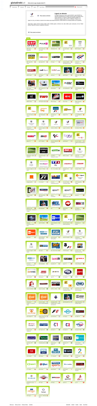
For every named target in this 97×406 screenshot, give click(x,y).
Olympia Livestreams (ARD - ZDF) (30, 224)
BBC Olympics (78, 48)
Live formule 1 (54, 316)
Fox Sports (65, 277)
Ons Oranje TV (30, 316)
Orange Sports (29, 182)
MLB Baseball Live (66, 302)
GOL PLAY (65, 101)
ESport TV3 (65, 114)
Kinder (28, 7)
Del (51, 208)
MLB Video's (65, 75)
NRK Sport (41, 356)
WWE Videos (29, 101)
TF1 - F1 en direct (54, 168)
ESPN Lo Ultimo (54, 288)
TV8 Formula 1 (66, 250)
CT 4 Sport (29, 369)
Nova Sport (41, 369)
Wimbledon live (54, 48)
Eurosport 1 (53, 329)
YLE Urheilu (29, 356)
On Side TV (77, 316)
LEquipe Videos (78, 168)
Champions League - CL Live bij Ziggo (31, 303)
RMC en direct (66, 155)
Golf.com (52, 75)
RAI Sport (29, 237)
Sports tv (65, 382)
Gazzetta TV (53, 263)
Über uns (12, 404)
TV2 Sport (65, 316)
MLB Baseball (41, 208)
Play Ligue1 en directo (35, 32)
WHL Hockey (53, 101)
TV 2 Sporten (53, 356)
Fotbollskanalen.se (42, 342)
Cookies (30, 404)
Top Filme (42, 7)
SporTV (52, 277)
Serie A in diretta (66, 237)
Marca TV (28, 141)
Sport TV (65, 263)
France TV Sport (42, 168)
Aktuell (22, 7)
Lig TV (76, 382)
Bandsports (41, 277)
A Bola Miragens (78, 263)
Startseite (14, 7)
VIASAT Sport (65, 356)
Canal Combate (42, 288)
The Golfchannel (66, 88)
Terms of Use (18, 404)
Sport (35, 7)
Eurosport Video (78, 329)
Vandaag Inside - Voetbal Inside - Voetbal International (55, 303)
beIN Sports (65, 141)
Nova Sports (53, 369)
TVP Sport (29, 395)
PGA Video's (53, 88)
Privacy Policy (25, 404)
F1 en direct (41, 182)
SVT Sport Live (42, 329)
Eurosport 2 (65, 329)
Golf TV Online (42, 222)
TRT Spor (41, 382)
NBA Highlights (42, 263)
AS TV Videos (41, 141)
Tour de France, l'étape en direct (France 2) (80, 142)
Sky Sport (41, 250)
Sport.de (77, 195)
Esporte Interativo (30, 288)
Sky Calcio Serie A (54, 250)
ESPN (76, 277)
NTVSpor (53, 382)
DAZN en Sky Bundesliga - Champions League (31, 210)
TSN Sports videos (42, 101)
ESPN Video (29, 75)
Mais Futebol (29, 277)
